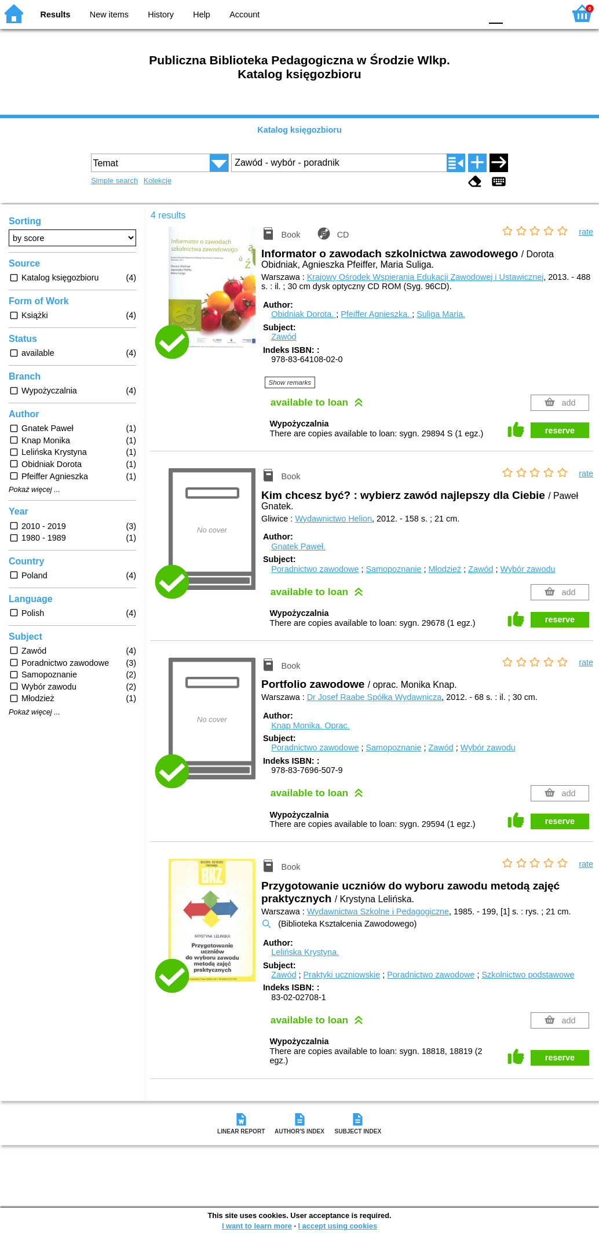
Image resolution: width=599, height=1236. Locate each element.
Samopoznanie (393, 569)
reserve (560, 430)
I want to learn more (257, 1226)
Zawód (283, 336)
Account (244, 14)
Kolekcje (157, 180)
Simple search (114, 180)
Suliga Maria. (441, 314)
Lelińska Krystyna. (305, 952)
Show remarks (290, 382)
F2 (542, 13)
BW (422, 13)
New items (109, 14)
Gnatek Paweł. (298, 546)
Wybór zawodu (527, 569)
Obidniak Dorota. (303, 314)
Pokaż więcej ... (34, 490)
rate (586, 231)
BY (469, 13)
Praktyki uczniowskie (341, 974)
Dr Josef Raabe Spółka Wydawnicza (374, 697)
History (161, 14)
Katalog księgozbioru (299, 129)
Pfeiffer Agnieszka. (376, 314)
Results (56, 14)
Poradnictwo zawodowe (315, 569)
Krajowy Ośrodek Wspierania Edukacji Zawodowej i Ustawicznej (425, 277)
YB (445, 13)
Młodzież (444, 569)
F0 (495, 13)
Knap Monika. (310, 725)
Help (201, 14)
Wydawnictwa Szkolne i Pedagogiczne (378, 911)
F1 (515, 13)
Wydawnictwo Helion (333, 518)
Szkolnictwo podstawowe (527, 974)
